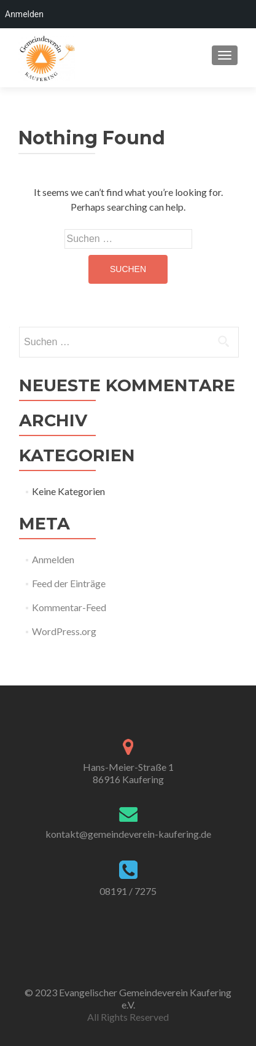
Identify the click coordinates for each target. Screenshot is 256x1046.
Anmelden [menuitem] (24, 14)
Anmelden (53, 559)
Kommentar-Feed (69, 607)
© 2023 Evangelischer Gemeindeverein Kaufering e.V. (128, 998)
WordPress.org (64, 631)
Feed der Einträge (69, 583)
